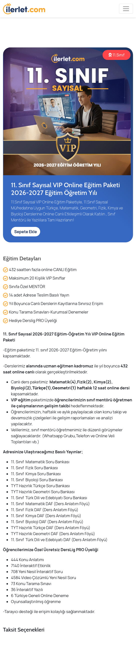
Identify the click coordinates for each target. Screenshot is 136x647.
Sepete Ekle (25, 231)
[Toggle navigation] (126, 9)
